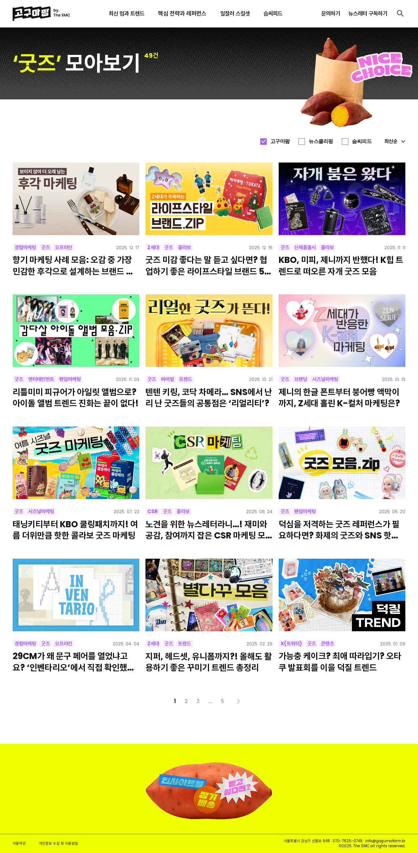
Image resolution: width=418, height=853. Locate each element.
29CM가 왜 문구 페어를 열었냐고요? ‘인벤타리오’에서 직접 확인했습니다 (74, 661)
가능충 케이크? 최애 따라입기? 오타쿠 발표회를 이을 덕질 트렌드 (340, 661)
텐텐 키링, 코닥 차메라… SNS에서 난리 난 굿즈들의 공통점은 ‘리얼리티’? (208, 397)
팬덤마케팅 (70, 379)
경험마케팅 (25, 247)
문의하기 (330, 13)
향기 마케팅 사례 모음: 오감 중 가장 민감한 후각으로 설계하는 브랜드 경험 (73, 265)
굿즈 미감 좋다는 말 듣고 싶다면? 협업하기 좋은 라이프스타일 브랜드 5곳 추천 (208, 265)
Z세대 (153, 247)
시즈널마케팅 (325, 379)
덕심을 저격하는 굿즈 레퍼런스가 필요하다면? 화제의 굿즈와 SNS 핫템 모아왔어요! (339, 530)
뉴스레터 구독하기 (367, 13)
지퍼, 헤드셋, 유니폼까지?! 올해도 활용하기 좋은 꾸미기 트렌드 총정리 (208, 662)
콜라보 (184, 247)
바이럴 (167, 379)
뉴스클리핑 (321, 141)
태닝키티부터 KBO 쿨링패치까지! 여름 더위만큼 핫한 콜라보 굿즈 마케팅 (75, 530)
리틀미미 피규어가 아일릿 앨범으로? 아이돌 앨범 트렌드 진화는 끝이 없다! (76, 397)
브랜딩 (300, 379)
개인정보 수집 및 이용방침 (58, 843)
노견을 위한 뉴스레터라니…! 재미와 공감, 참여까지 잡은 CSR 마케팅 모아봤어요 (206, 530)
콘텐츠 (327, 643)
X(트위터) (291, 643)
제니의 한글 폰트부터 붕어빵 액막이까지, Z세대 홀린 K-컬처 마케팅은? (339, 397)
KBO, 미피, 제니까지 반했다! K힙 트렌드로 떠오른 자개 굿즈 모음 (341, 265)
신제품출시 (305, 247)
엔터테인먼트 (41, 379)
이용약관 (19, 843)
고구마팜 (280, 141)
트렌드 (185, 379)
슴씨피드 (361, 141)
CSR (152, 511)
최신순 (394, 141)
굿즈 (45, 247)
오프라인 (63, 247)
